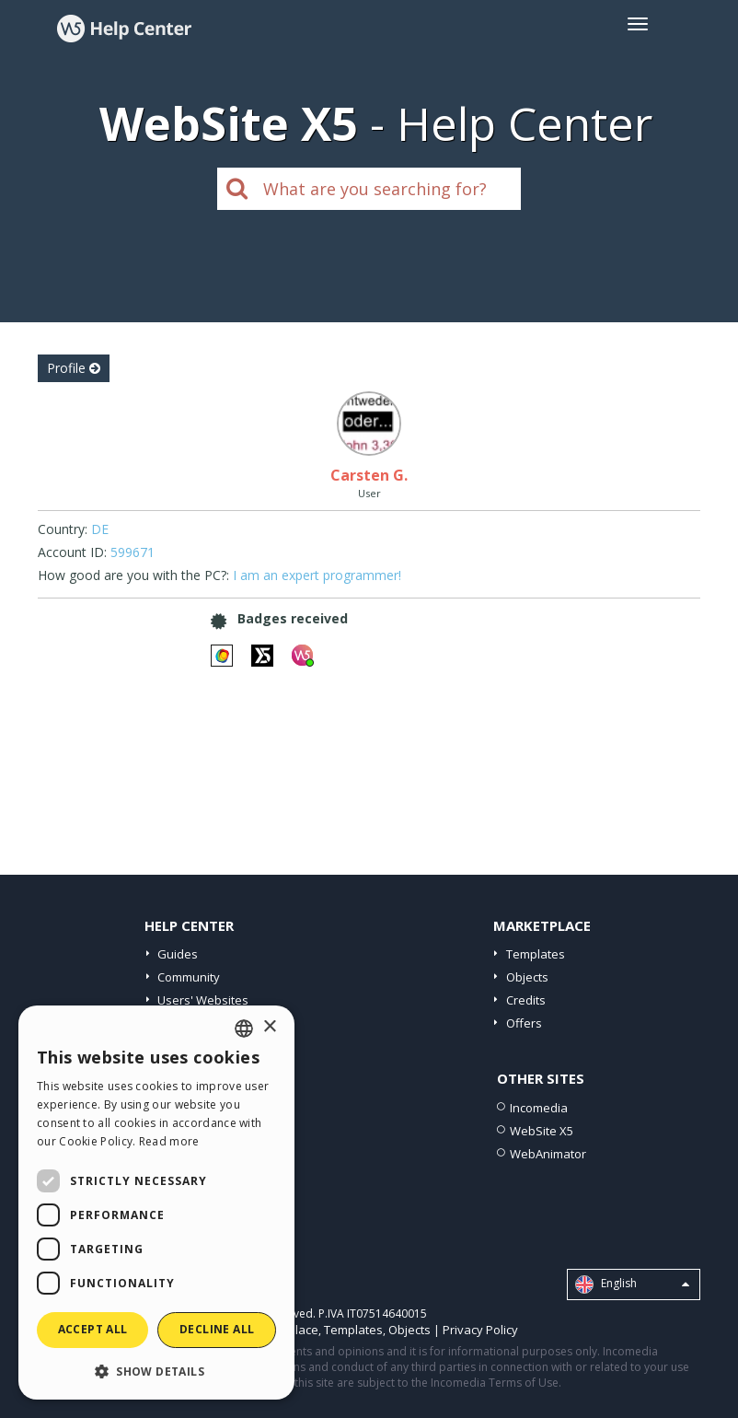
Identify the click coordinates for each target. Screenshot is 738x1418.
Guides (177, 954)
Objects (527, 977)
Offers (524, 1023)
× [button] (269, 1027)
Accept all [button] (93, 1329)
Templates (535, 954)
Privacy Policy (480, 1329)
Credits (526, 1000)
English (632, 1284)
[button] (156, 1370)
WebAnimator (548, 1153)
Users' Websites (202, 1000)
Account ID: (72, 552)
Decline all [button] (216, 1329)
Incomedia (539, 1107)
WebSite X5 (541, 1130)
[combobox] (244, 1028)
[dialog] (156, 1202)
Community (188, 977)
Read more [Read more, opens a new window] (169, 1141)
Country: (62, 529)
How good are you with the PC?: (133, 575)
